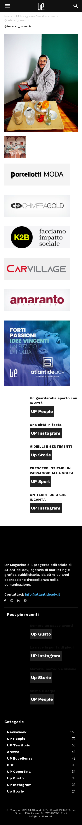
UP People (42, 411)
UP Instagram (45, 433)
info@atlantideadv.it (42, 594)
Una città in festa (45, 425)
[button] (7, 6)
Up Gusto (41, 634)
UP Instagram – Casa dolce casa (36, 16)
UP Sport (40, 481)
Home (8, 16)
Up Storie (41, 455)
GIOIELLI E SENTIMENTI (51, 446)
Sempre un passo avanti (51, 625)
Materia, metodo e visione (53, 669)
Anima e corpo (42, 691)
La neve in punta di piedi (51, 647)
